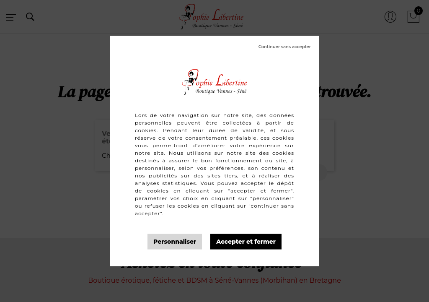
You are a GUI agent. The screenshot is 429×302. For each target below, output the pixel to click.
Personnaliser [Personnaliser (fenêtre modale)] (174, 241)
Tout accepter (246, 242)
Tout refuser (284, 46)
